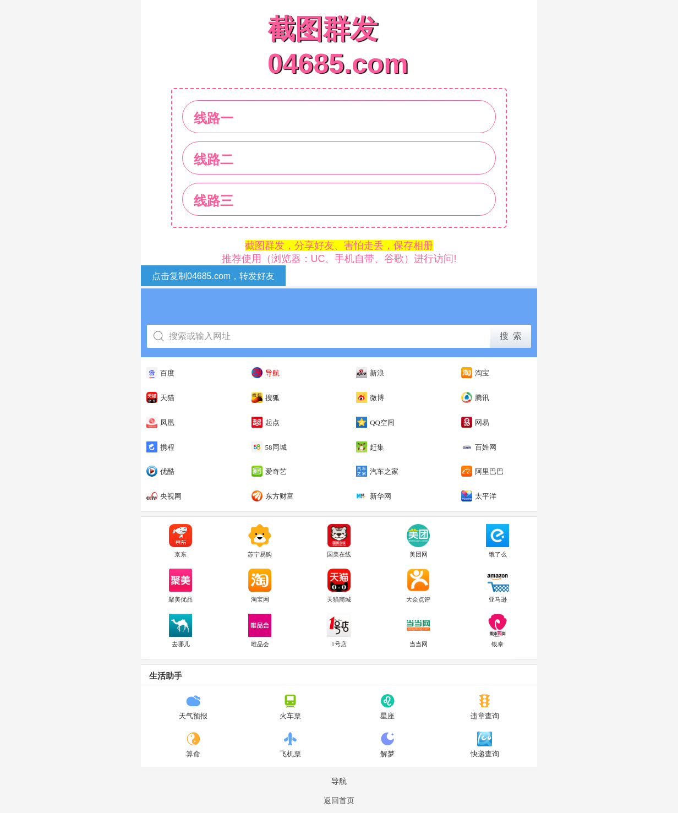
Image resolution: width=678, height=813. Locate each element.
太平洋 (478, 495)
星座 (387, 707)
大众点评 (418, 586)
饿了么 (497, 541)
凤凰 (160, 422)
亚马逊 (497, 586)
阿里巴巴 (482, 471)
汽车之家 (377, 471)
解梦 (387, 745)
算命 (193, 745)
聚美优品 (180, 586)
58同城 (269, 446)
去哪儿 (180, 631)
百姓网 (478, 446)
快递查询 (485, 745)
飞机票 (290, 745)
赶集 (370, 446)
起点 (265, 422)
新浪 (370, 372)
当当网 (418, 631)
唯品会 (259, 631)
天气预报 (193, 707)
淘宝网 (259, 586)
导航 (265, 372)
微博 (370, 397)
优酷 (160, 471)
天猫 (160, 397)
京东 (180, 541)
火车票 (290, 707)
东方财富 (272, 495)
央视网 (164, 495)
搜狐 (265, 397)
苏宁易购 (260, 541)
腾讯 (475, 397)
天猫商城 (339, 586)
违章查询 (485, 707)
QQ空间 (375, 422)
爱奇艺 (269, 471)
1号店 (339, 631)
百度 (160, 372)
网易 (475, 422)
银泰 (497, 631)
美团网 (418, 541)
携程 (160, 446)
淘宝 (475, 372)
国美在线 (339, 541)
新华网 (373, 495)
